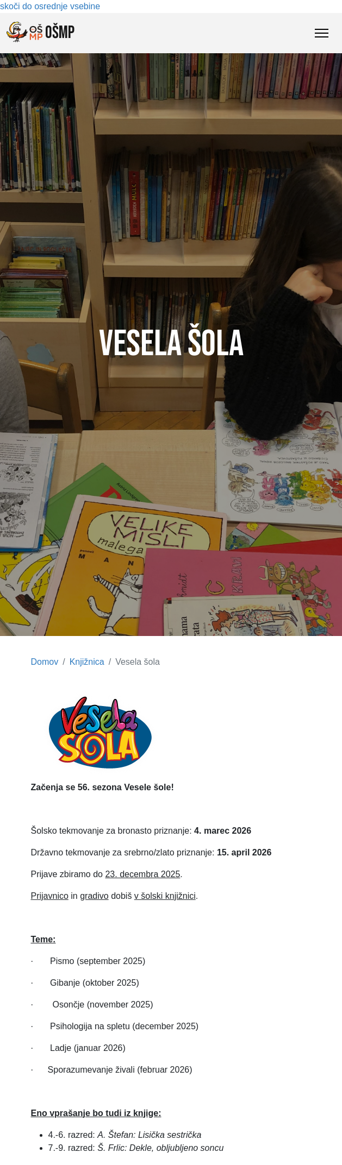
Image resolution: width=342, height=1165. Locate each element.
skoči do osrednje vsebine (50, 6)
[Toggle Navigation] (321, 33)
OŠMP (40, 32)
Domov (45, 661)
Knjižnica (87, 661)
